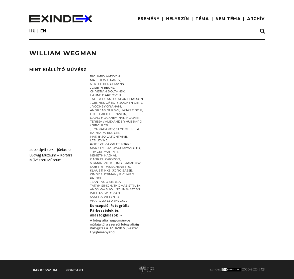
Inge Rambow (128, 163)
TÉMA (202, 18)
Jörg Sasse (122, 170)
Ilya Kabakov (103, 129)
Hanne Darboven (105, 95)
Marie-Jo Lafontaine (108, 136)
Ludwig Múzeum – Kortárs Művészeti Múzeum (50, 157)
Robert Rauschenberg (111, 167)
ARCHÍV (256, 18)
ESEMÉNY (149, 18)
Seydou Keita (128, 129)
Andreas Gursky (104, 110)
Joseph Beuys (102, 87)
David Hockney (103, 118)
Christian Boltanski (108, 91)
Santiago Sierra (106, 182)
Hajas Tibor (131, 110)
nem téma (228, 18)
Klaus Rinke (100, 170)
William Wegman (105, 193)
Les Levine (99, 140)
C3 (263, 269)
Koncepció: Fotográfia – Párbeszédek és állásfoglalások (111, 210)
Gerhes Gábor (104, 102)
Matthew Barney (105, 80)
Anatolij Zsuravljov (109, 200)
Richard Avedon (105, 76)
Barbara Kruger (105, 133)
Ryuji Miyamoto (126, 148)
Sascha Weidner (104, 197)
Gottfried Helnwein (108, 114)
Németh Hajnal (103, 155)
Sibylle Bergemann (107, 84)
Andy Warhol (102, 189)
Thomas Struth (127, 185)
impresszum (45, 270)
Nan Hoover (130, 118)
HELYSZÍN (177, 18)
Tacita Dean (101, 99)
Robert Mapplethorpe (111, 144)
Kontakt (75, 270)
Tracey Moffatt (104, 151)
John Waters (128, 189)
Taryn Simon (101, 185)
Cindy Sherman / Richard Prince (112, 176)
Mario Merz (100, 148)
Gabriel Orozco (105, 159)
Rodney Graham (106, 106)
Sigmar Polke (102, 163)
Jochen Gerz (131, 102)
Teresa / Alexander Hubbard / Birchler (116, 123)
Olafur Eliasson (128, 99)
